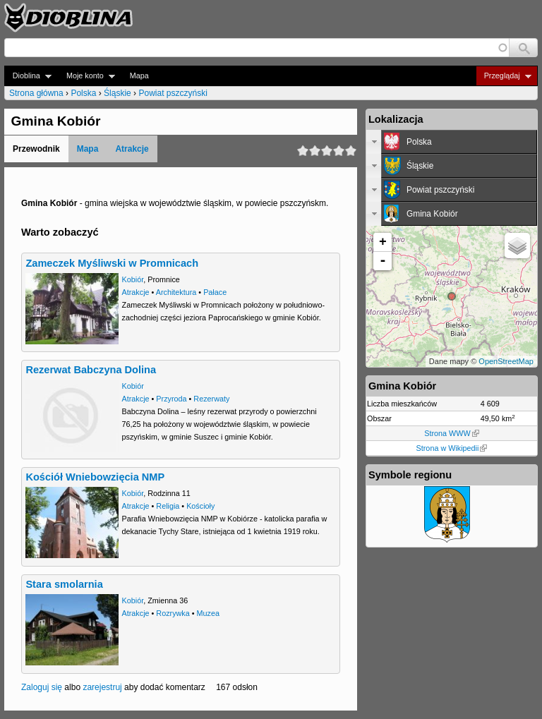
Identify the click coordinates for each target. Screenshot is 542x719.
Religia (167, 506)
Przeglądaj (503, 75)
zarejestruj (102, 687)
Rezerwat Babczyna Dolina (90, 369)
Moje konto (86, 75)
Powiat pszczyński (172, 93)
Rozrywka (172, 613)
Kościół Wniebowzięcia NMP (94, 477)
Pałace (215, 292)
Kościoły (200, 506)
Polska (83, 93)
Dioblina (28, 75)
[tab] (451, 142)
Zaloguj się (41, 687)
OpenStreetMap (506, 361)
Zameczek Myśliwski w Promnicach (111, 263)
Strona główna (36, 93)
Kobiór (133, 279)
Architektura (176, 292)
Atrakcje (131, 149)
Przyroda (171, 398)
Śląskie (117, 93)
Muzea (208, 613)
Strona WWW (451, 433)
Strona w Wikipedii (452, 448)
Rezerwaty (211, 398)
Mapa (139, 75)
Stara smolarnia (63, 584)
